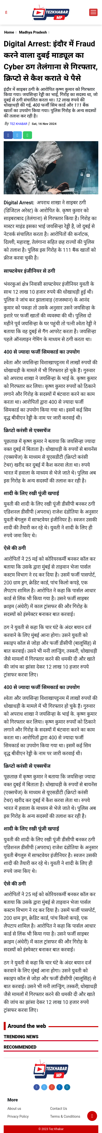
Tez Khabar (18, 124)
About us (14, 1109)
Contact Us (58, 1109)
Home (9, 32)
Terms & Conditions (65, 1116)
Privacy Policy (18, 1116)
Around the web (27, 1026)
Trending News (21, 1036)
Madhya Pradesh (33, 32)
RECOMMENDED (20, 1047)
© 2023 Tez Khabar (51, 1129)
